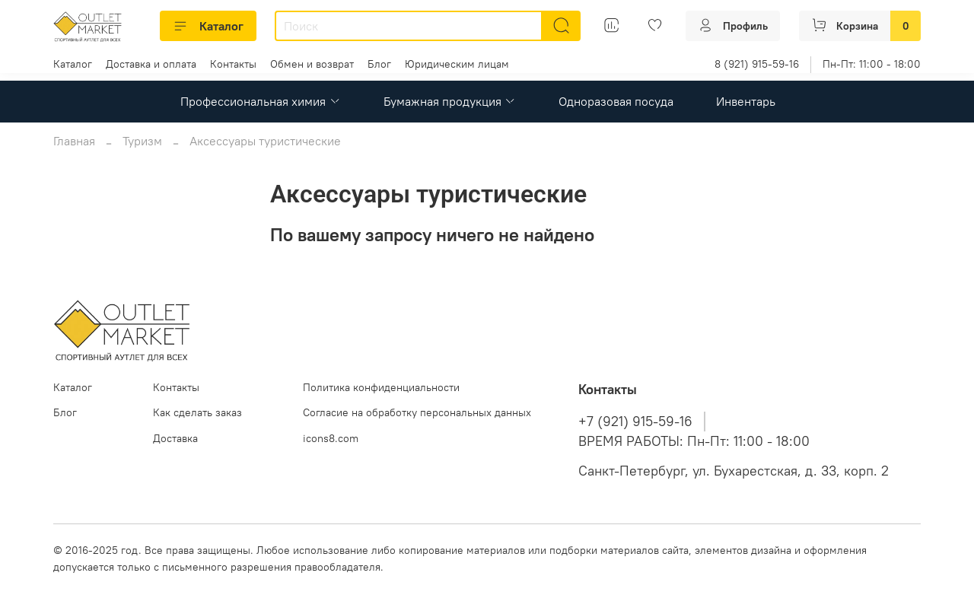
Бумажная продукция (450, 101)
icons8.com (330, 438)
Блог (379, 64)
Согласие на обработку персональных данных (417, 412)
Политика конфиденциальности (381, 387)
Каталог (208, 25)
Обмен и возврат (312, 64)
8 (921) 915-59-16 (757, 64)
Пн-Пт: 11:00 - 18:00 (872, 64)
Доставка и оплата (151, 64)
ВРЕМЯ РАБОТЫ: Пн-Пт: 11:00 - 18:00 (694, 441)
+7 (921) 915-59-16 (635, 421)
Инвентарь (745, 101)
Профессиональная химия (260, 101)
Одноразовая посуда (616, 101)
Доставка (175, 438)
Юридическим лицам (457, 64)
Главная (74, 140)
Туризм (142, 140)
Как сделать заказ (197, 412)
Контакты (233, 64)
